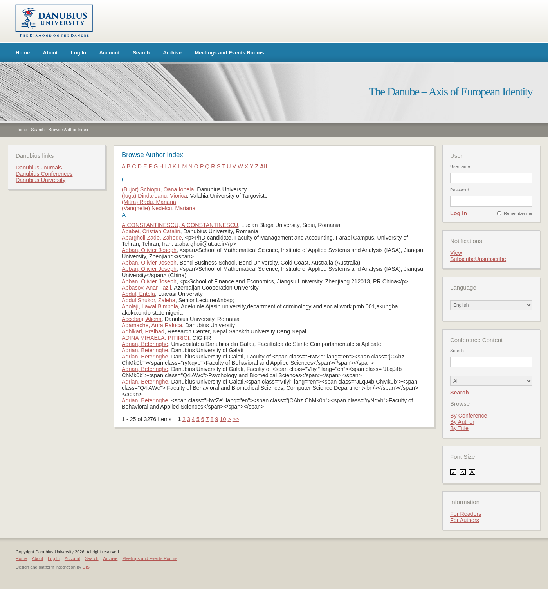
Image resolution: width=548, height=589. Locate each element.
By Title (459, 428)
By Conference (468, 415)
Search (141, 53)
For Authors (464, 520)
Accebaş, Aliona (142, 319)
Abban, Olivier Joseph (149, 250)
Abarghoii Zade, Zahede (152, 237)
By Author (462, 422)
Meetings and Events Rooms (229, 53)
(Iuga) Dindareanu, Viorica (154, 196)
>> (236, 419)
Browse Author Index (68, 129)
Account (109, 53)
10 (223, 419)
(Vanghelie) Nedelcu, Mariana (158, 208)
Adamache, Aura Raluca (152, 325)
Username (460, 166)
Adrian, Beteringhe (145, 344)
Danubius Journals (39, 167)
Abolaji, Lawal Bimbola (150, 306)
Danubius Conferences (44, 174)
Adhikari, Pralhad (143, 331)
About (50, 53)
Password (459, 189)
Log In (78, 53)
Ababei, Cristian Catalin (151, 231)
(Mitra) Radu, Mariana (149, 202)
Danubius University (40, 180)
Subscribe (462, 259)
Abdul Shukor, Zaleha (148, 300)
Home (23, 53)
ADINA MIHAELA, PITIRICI (155, 338)
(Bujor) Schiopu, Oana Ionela (158, 189)
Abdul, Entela (138, 294)
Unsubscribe (490, 259)
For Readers (465, 514)
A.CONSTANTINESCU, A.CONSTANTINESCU (180, 225)
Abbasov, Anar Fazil (146, 288)
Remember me (518, 213)
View (456, 253)
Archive (172, 53)
